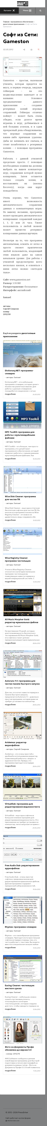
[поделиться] (24, 49)
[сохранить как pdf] (38, 49)
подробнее (10, 394)
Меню (27, 10)
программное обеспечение (22, 22)
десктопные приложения (13, 24)
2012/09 (7, 314)
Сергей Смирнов (11, 309)
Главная (6, 22)
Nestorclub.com (13, 1120)
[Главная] (22, 3)
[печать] (31, 49)
